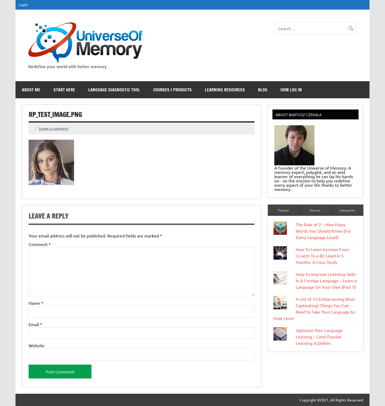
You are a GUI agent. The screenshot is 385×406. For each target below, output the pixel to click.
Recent (315, 210)
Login (23, 4)
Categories (347, 210)
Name (36, 303)
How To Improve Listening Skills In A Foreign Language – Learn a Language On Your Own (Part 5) (326, 280)
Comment (40, 244)
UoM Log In (291, 90)
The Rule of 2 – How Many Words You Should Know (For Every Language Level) (323, 231)
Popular (283, 210)
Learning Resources (225, 90)
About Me (31, 90)
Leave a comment (53, 128)
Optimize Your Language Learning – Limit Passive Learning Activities (319, 336)
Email (35, 324)
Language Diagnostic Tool (114, 90)
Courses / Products (172, 90)
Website (36, 345)
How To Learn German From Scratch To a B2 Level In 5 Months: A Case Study (322, 256)
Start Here (64, 90)
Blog (262, 90)
